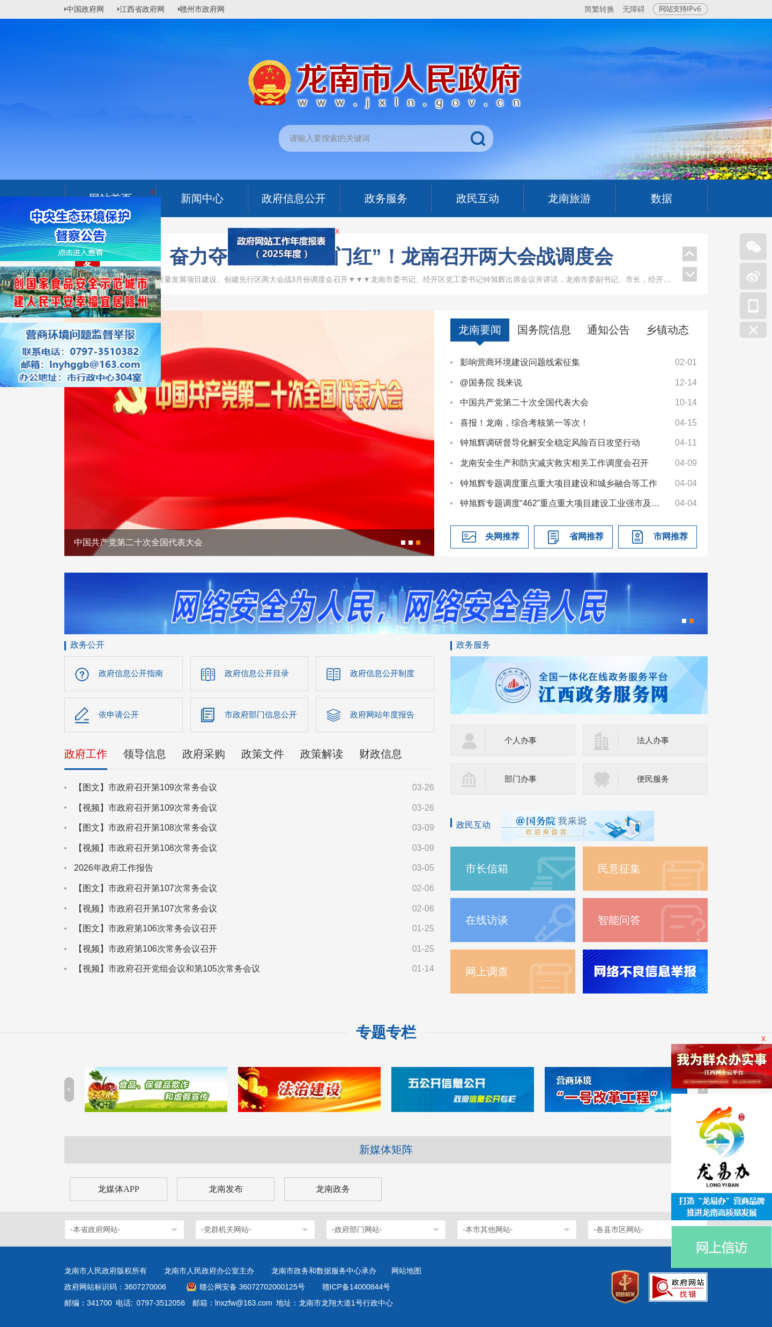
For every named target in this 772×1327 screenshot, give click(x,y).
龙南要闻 (479, 330)
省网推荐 (586, 536)
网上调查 (489, 971)
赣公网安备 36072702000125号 (252, 1286)
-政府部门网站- (357, 1229)
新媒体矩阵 (386, 1149)
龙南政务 (333, 1188)
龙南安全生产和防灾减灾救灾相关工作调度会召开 (554, 463)
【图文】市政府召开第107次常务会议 (145, 890)
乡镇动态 (667, 330)
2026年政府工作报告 (113, 870)
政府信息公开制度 (384, 673)
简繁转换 (599, 9)
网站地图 (406, 1270)
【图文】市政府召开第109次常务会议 (145, 790)
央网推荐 (502, 536)
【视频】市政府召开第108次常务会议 (145, 850)
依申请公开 (120, 716)
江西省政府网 (148, 9)
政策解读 (321, 756)
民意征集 (621, 868)
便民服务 (654, 778)
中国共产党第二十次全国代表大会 (524, 402)
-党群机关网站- (226, 1229)
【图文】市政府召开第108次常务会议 (145, 830)
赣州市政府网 (212, 9)
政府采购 (203, 756)
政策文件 (262, 756)
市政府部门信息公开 (263, 716)
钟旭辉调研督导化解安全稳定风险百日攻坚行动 (550, 442)
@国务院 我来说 (491, 382)
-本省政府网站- (95, 1229)
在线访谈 (489, 919)
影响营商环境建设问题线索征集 (520, 362)
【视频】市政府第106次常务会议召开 (145, 951)
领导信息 (144, 756)
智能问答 (621, 919)
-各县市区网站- (618, 1229)
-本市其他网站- (488, 1229)
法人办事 (654, 740)
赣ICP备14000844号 (356, 1286)
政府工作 (85, 756)
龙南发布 (226, 1188)
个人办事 (521, 740)
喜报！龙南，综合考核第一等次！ (524, 422)
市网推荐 (671, 536)
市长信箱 (489, 868)
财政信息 (380, 756)
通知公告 (608, 330)
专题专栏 (386, 1032)
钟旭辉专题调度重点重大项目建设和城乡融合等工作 (558, 483)
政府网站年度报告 (384, 716)
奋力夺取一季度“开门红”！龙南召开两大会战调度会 (391, 271)
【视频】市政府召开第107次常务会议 (145, 911)
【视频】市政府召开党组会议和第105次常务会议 (167, 971)
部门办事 (521, 778)
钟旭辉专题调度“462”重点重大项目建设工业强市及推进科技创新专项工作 (562, 503)
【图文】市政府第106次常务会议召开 (145, 931)
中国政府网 (88, 9)
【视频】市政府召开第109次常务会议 (145, 810)
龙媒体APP (118, 1188)
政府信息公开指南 (133, 673)
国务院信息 (544, 330)
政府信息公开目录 (259, 673)
